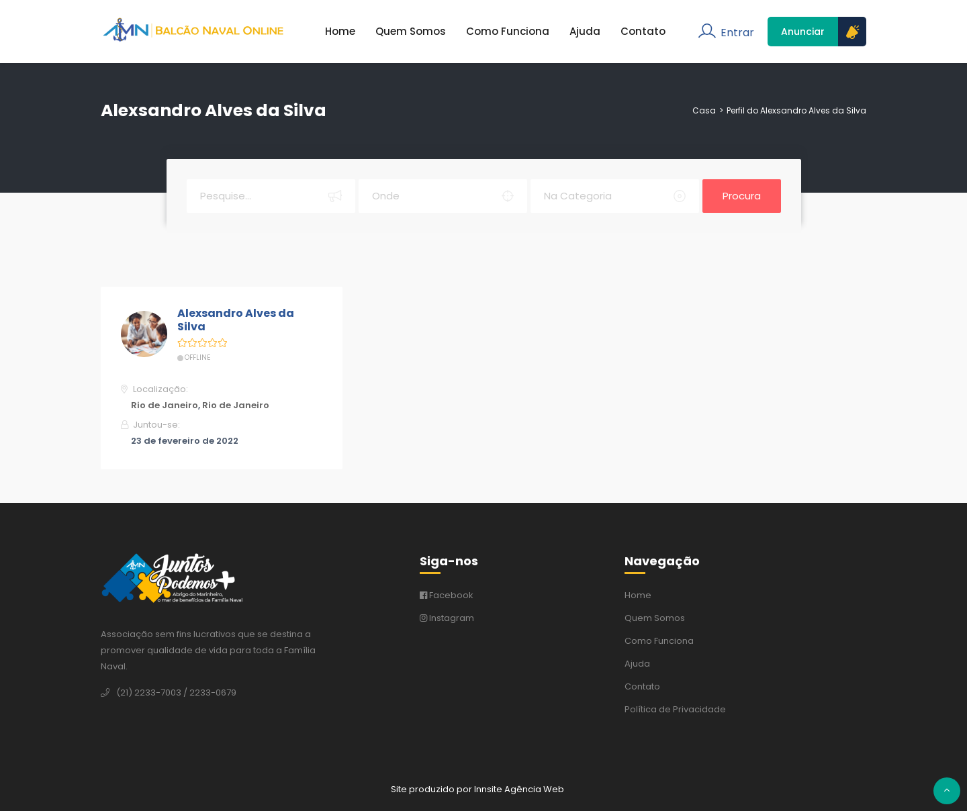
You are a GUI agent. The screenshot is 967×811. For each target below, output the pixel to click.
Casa (704, 110)
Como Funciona (507, 31)
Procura (742, 196)
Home (340, 31)
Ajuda (584, 31)
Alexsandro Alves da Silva (235, 321)
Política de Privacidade (675, 709)
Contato (642, 31)
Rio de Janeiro (164, 405)
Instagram (447, 618)
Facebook (446, 595)
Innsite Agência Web (519, 789)
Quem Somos (410, 31)
